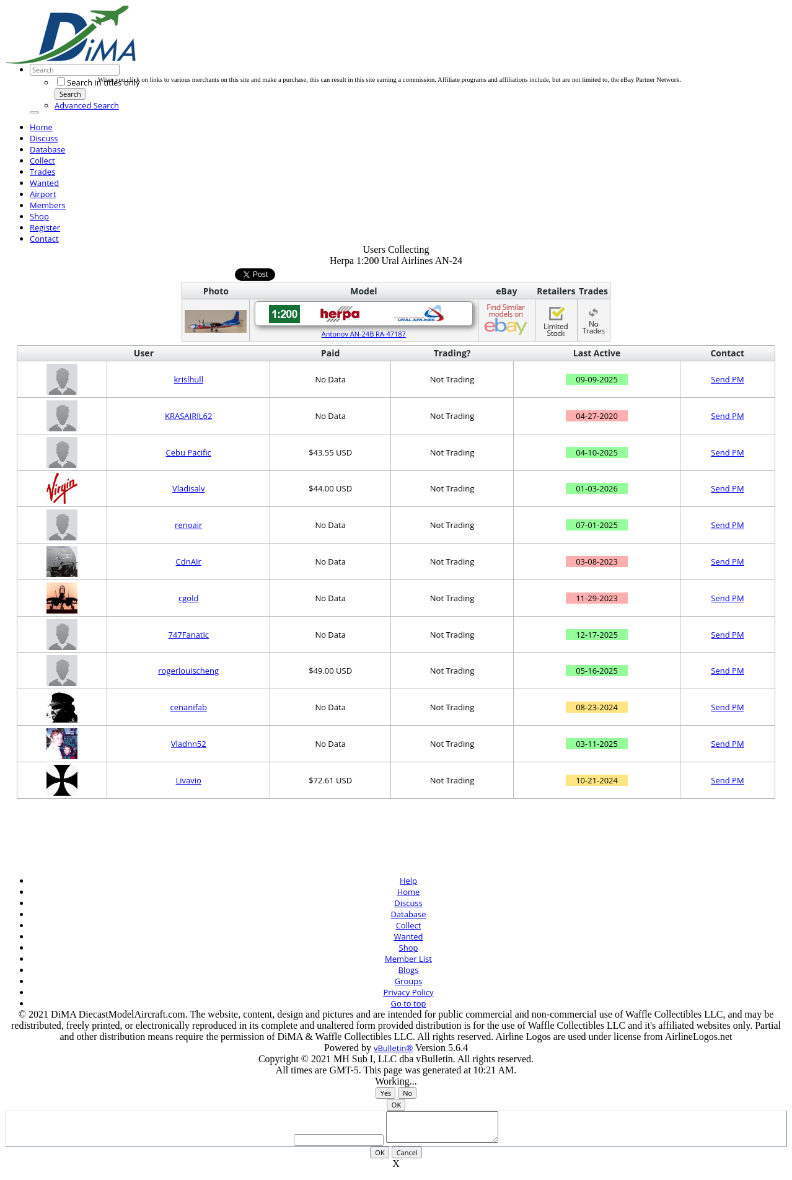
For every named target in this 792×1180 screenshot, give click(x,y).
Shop (39, 216)
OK (396, 1104)
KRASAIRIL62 (189, 415)
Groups (409, 981)
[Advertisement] (323, 48)
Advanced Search (87, 105)
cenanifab (188, 707)
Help (408, 880)
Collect (42, 160)
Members (48, 205)
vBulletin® (393, 1048)
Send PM (727, 379)
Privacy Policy (408, 992)
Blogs (408, 969)
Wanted (44, 182)
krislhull (188, 379)
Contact (44, 238)
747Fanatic (188, 634)
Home (41, 127)
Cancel (407, 1158)
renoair (188, 525)
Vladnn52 (188, 743)
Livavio (188, 780)
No (407, 1093)
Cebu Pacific (188, 452)
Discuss (44, 138)
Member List (408, 958)
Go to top (408, 1003)
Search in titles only (98, 82)
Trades (42, 171)
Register (45, 227)
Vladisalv (188, 488)
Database (47, 149)
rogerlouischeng (188, 670)
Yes (386, 1093)
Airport (43, 194)
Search (70, 94)
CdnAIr (188, 561)
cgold (188, 598)
